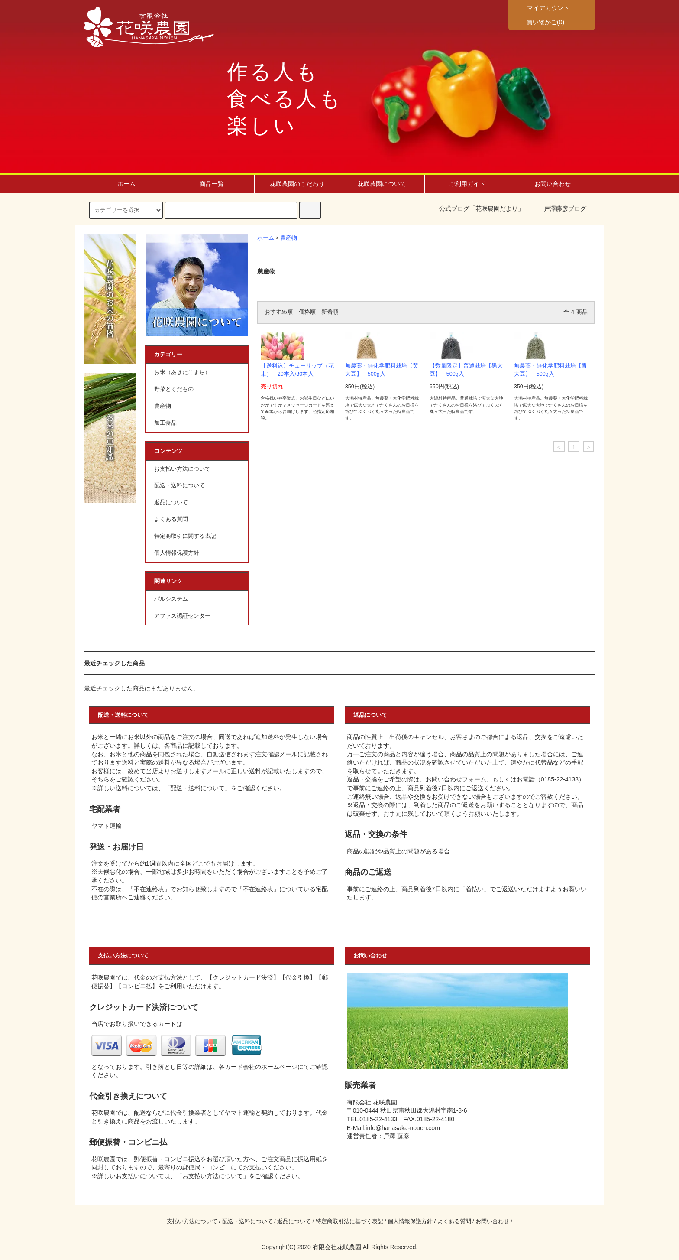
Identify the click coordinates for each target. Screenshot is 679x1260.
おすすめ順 (279, 312)
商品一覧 (212, 183)
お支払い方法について (182, 469)
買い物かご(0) (540, 21)
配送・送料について (179, 485)
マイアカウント (547, 7)
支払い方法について (192, 1221)
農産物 (288, 238)
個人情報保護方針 (176, 553)
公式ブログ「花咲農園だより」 (481, 208)
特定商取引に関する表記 (185, 536)
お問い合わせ (552, 183)
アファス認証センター (182, 616)
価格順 (307, 312)
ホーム (126, 183)
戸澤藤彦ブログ (565, 208)
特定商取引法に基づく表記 (349, 1221)
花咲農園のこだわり (297, 183)
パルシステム (171, 599)
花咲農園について (382, 183)
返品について (171, 502)
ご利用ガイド (467, 183)
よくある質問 (171, 519)
